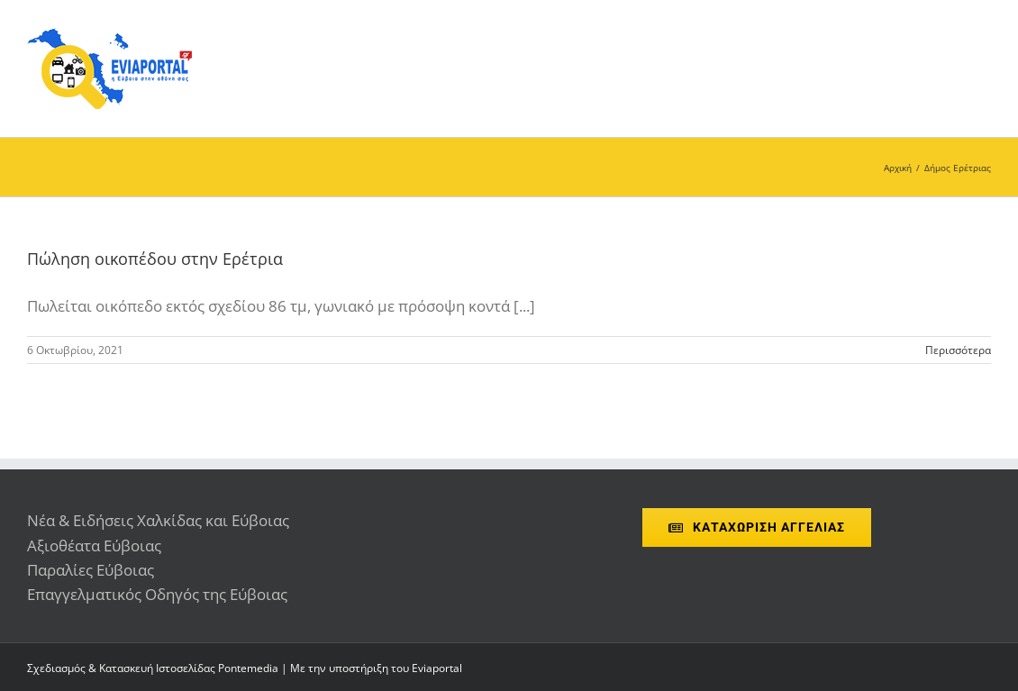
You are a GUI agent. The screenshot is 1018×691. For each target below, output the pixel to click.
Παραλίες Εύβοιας (90, 569)
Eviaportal (437, 668)
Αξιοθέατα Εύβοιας (94, 545)
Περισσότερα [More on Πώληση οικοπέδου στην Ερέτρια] (958, 350)
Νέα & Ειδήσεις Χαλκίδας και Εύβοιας (158, 520)
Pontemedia (248, 668)
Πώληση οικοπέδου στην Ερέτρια (155, 258)
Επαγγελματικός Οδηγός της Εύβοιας (157, 594)
